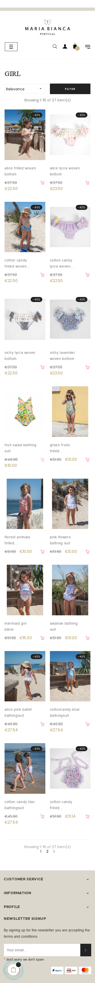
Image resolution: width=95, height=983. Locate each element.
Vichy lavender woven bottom (62, 356)
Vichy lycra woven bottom (20, 356)
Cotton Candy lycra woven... (62, 263)
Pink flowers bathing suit (60, 540)
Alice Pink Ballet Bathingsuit (18, 712)
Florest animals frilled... (17, 540)
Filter (70, 89)
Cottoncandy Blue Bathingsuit (65, 712)
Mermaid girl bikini (16, 626)
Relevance (25, 88)
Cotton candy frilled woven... (17, 263)
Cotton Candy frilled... (61, 805)
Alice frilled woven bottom (20, 171)
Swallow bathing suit (64, 626)
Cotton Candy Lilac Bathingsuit (20, 805)
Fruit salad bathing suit (20, 448)
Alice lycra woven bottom (65, 171)
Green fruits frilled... (60, 448)
